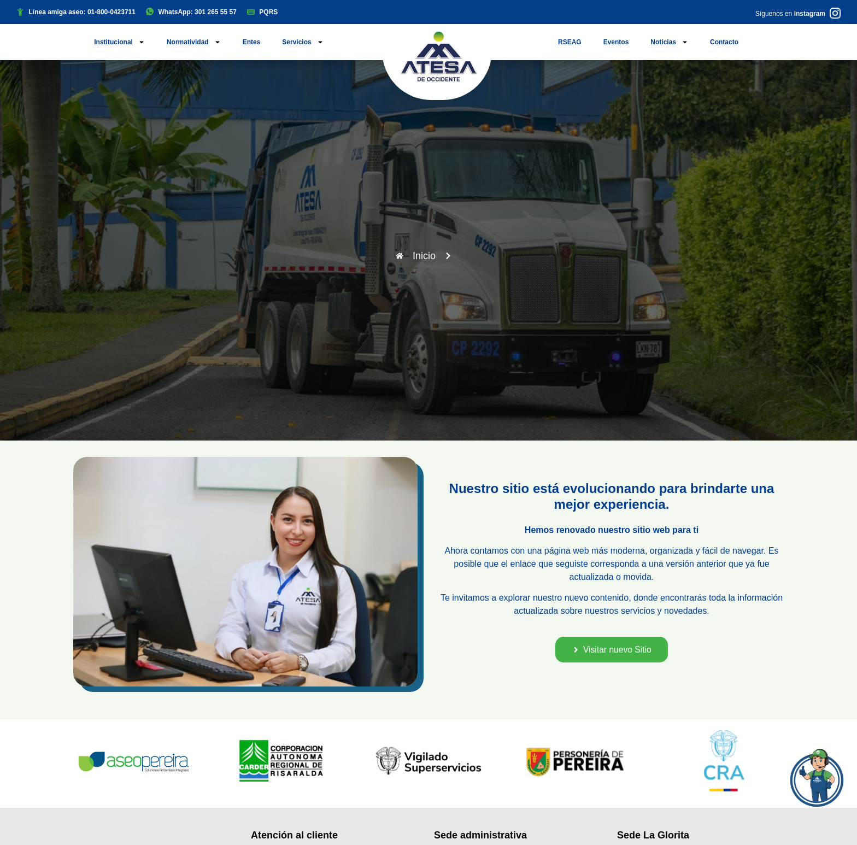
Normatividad (194, 42)
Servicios (302, 42)
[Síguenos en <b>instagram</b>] (835, 13)
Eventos (616, 42)
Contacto (724, 42)
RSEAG (570, 42)
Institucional (119, 42)
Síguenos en (790, 13)
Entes (252, 42)
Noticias (669, 42)
